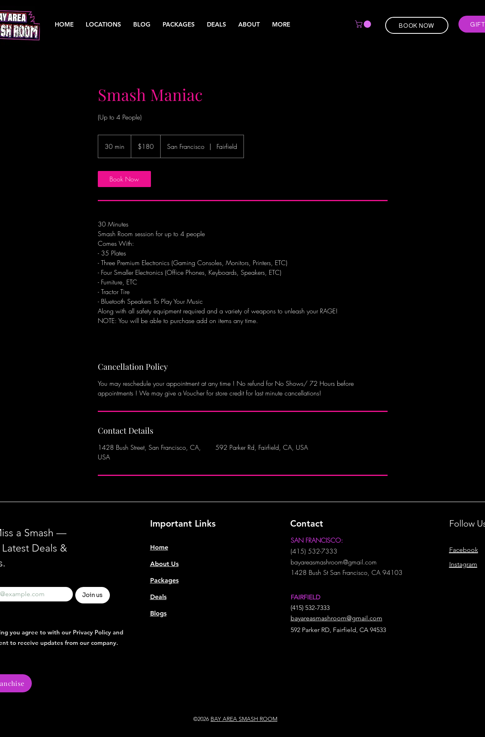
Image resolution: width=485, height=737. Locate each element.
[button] (281, 25)
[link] (124, 179)
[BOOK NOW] (416, 25)
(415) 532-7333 (314, 551)
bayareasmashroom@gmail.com (334, 562)
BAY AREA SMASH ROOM (244, 719)
